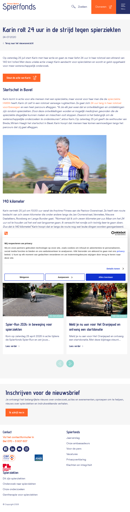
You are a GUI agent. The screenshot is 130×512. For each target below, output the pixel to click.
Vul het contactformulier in (18, 438)
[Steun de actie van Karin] (23, 78)
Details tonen (113, 268)
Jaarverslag (73, 438)
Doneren (103, 7)
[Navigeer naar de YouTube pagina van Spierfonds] (19, 449)
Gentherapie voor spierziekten (20, 495)
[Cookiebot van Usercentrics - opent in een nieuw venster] (113, 233)
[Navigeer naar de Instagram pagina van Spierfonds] (26, 449)
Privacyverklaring (76, 460)
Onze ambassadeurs (78, 444)
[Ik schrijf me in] (18, 413)
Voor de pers (73, 449)
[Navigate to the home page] (19, 7)
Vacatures (72, 455)
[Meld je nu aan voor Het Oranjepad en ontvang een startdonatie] (96, 294)
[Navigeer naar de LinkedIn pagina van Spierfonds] (12, 449)
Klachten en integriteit (79, 465)
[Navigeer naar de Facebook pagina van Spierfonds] (5, 449)
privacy (121, 251)
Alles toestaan (106, 277)
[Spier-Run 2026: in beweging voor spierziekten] (33, 294)
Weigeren (24, 277)
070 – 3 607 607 (17, 442)
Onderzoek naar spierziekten (19, 484)
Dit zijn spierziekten (14, 479)
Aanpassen (65, 277)
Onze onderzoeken (14, 490)
